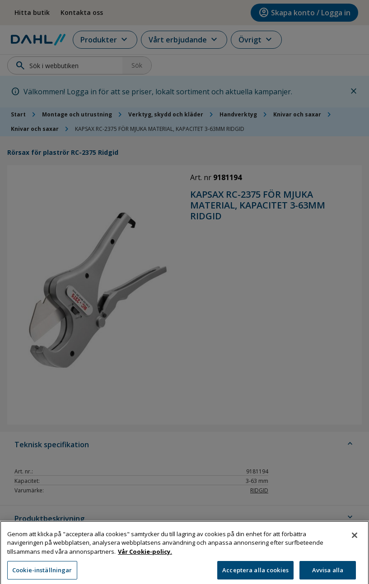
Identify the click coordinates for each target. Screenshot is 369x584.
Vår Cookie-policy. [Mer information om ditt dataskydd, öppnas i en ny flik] (145, 558)
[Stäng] (354, 542)
